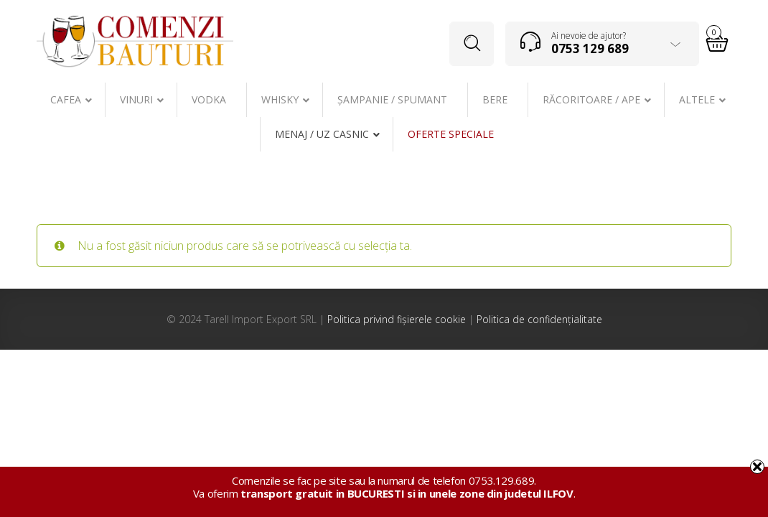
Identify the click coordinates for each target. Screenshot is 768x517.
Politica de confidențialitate (539, 319)
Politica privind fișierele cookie (396, 319)
